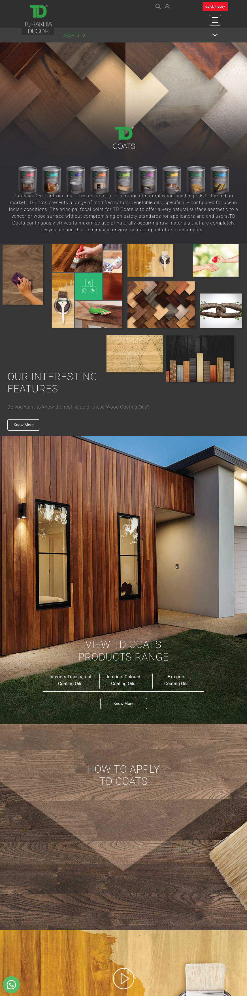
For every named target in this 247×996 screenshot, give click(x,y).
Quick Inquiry (215, 6)
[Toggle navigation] (215, 20)
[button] (167, 5)
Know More (24, 425)
